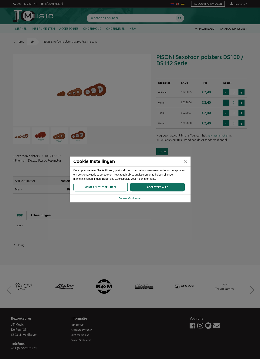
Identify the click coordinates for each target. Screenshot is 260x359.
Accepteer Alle (157, 187)
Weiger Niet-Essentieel (100, 187)
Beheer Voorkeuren (130, 197)
